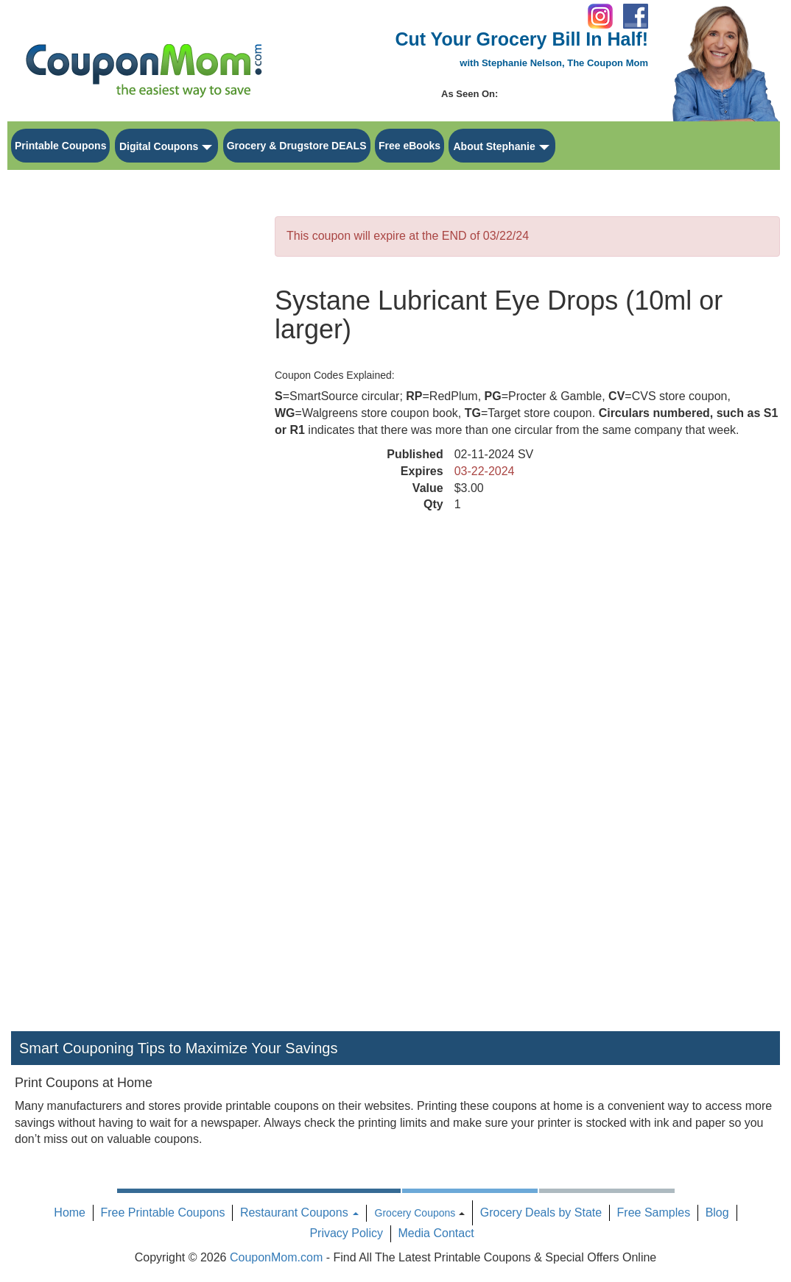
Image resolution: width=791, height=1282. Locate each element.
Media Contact (436, 1233)
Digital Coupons (158, 146)
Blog (717, 1212)
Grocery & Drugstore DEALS (297, 146)
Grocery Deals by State (541, 1212)
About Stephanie (494, 146)
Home (69, 1212)
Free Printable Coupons (162, 1212)
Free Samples (654, 1212)
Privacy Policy (346, 1233)
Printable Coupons (60, 146)
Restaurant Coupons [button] (299, 1212)
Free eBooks (409, 146)
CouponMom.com (276, 1257)
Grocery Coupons (415, 1213)
